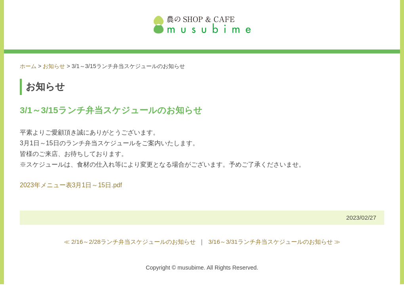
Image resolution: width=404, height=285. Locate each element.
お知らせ (54, 66)
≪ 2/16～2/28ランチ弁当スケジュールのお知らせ (130, 241)
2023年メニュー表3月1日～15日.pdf (71, 185)
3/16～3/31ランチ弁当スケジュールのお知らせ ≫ (274, 241)
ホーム (28, 66)
